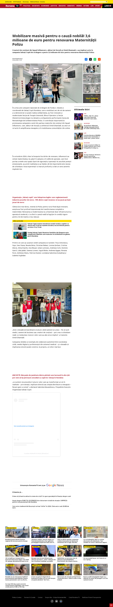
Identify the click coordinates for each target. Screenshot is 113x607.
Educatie (62, 6)
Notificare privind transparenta (91, 597)
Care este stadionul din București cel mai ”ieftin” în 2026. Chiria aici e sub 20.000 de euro (40, 507)
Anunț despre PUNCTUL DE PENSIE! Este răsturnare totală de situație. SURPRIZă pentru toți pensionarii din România (39, 501)
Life (92, 6)
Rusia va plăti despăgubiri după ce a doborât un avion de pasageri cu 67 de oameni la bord (95, 578)
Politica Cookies (16, 597)
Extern (86, 6)
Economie (45, 6)
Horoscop (26, 2)
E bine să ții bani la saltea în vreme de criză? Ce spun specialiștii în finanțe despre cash (41, 496)
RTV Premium (17, 2)
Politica (26, 6)
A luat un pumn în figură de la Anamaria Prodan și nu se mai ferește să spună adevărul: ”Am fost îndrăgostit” (43, 578)
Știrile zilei (8, 2)
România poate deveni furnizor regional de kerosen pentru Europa (16, 540)
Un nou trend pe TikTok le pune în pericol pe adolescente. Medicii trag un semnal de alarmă (92, 156)
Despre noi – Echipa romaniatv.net (55, 597)
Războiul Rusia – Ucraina (37, 2)
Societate (36, 6)
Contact (40, 597)
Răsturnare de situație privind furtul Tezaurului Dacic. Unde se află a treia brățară (69, 578)
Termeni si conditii (29, 597)
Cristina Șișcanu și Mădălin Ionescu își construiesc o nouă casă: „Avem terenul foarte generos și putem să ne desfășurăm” (92, 137)
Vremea (79, 6)
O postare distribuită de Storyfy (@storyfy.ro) (36, 453)
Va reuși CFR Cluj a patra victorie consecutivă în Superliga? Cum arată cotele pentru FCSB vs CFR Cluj (16, 585)
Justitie (54, 6)
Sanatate (71, 6)
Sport (97, 6)
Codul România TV (74, 597)
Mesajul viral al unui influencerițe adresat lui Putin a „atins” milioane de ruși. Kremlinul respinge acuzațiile (43, 559)
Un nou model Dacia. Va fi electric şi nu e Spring (94, 558)
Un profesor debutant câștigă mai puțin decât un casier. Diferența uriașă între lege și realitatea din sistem (92, 127)
